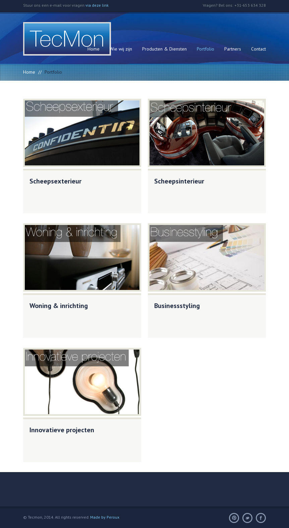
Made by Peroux (104, 517)
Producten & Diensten (164, 49)
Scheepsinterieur (179, 181)
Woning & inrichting (59, 305)
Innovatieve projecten (62, 430)
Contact (258, 49)
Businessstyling (177, 305)
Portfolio (205, 49)
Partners (232, 49)
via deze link (97, 5)
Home (94, 49)
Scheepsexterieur (55, 181)
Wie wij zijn (121, 49)
